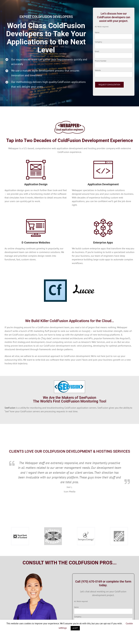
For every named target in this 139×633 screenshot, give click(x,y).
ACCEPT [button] (75, 628)
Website (98, 70)
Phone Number (100, 61)
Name (97, 32)
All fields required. (102, 26)
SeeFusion (10, 407)
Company (98, 42)
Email (97, 51)
